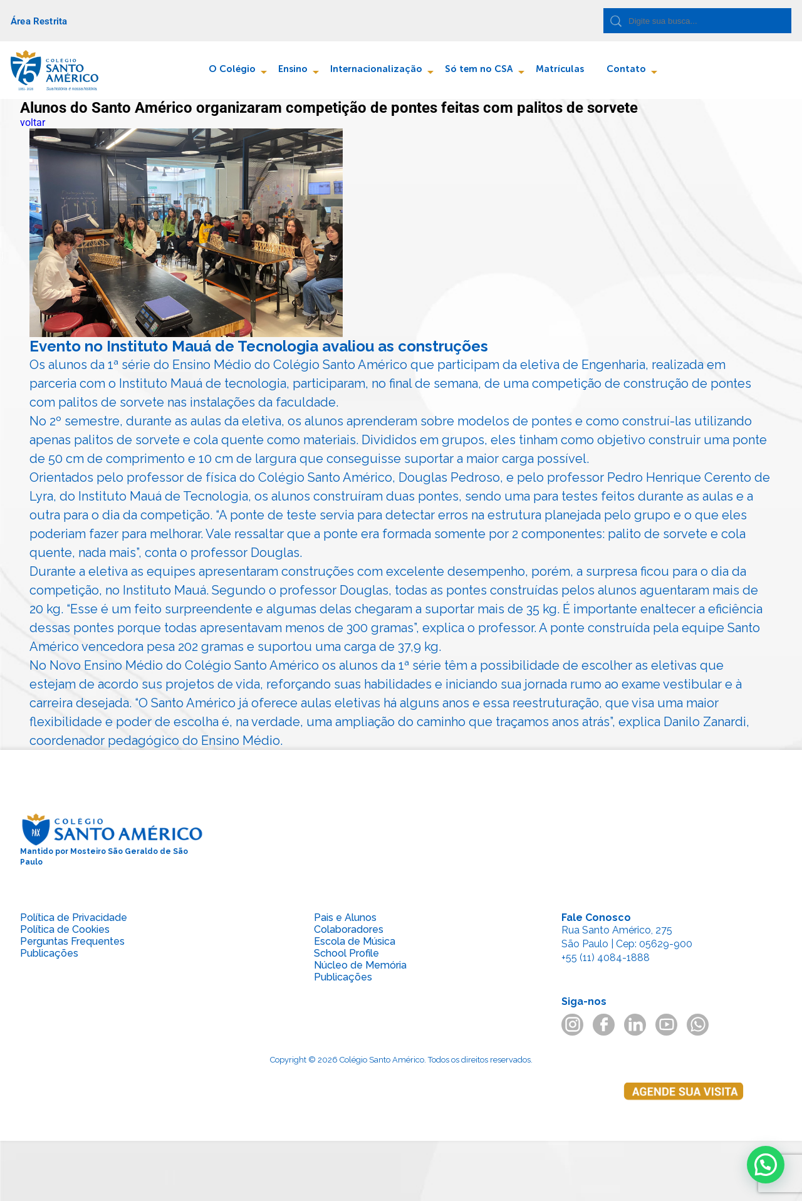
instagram (572, 1025)
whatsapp (698, 1025)
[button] (765, 1164)
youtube (666, 1025)
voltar (32, 122)
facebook (604, 1025)
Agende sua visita (683, 1117)
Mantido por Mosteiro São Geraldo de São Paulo (112, 839)
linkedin (635, 1025)
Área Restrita (39, 21)
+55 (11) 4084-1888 (605, 958)
